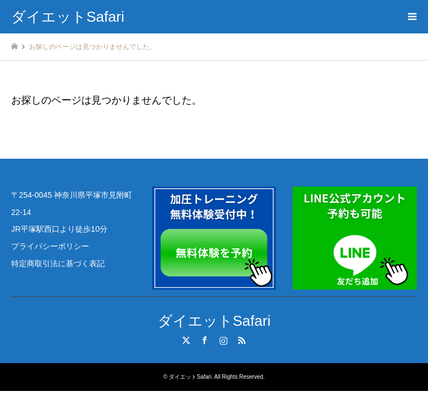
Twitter (186, 340)
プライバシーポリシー (50, 246)
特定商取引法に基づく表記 (58, 263)
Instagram (223, 340)
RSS (242, 340)
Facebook (204, 340)
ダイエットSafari (214, 320)
